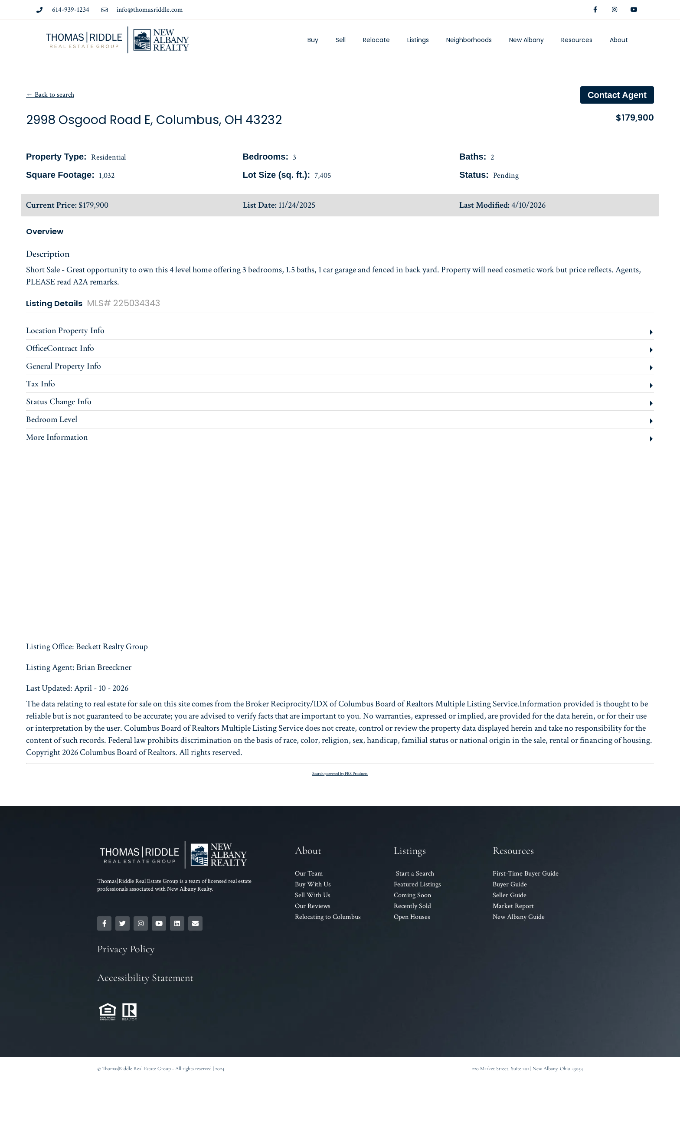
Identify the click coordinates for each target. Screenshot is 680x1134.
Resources (576, 40)
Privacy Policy (125, 949)
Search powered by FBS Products (340, 774)
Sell (341, 40)
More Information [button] (57, 437)
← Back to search (50, 94)
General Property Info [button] (63, 366)
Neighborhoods (469, 40)
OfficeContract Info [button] (60, 348)
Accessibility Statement (145, 977)
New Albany (526, 40)
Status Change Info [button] (59, 401)
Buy (312, 40)
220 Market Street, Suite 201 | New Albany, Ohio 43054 (527, 1068)
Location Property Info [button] (65, 330)
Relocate (376, 40)
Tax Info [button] (40, 384)
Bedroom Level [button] (51, 419)
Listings (418, 40)
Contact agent (617, 95)
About (619, 40)
